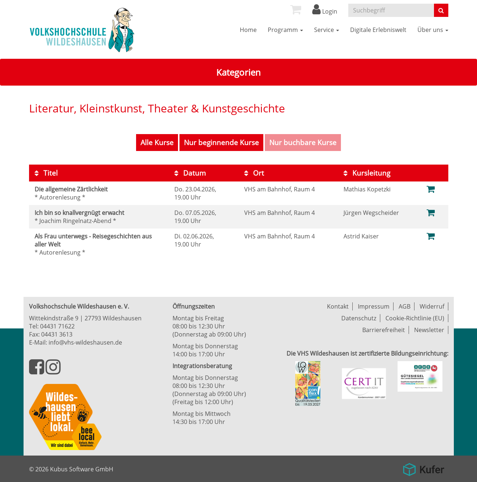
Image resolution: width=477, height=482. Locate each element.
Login (324, 11)
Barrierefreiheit (383, 330)
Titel (46, 173)
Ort (254, 173)
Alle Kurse (157, 142)
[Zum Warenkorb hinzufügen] (431, 189)
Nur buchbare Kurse (303, 142)
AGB (404, 306)
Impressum (373, 306)
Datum (190, 173)
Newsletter (429, 330)
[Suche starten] (441, 10)
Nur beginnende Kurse (221, 142)
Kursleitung (366, 173)
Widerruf (432, 306)
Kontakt (338, 306)
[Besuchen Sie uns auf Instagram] (53, 371)
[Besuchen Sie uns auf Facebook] (37, 371)
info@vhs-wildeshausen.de (85, 342)
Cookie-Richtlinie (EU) (414, 318)
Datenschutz (358, 318)
